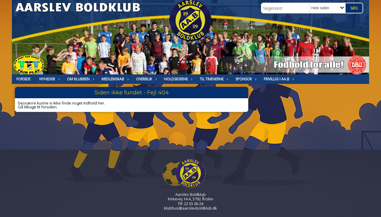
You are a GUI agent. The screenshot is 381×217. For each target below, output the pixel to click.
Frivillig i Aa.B (278, 79)
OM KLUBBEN (80, 79)
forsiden (49, 107)
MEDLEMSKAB (114, 79)
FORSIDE (23, 79)
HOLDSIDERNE (177, 79)
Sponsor (245, 79)
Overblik (145, 79)
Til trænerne (213, 79)
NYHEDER (48, 79)
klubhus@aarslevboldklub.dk (190, 208)
